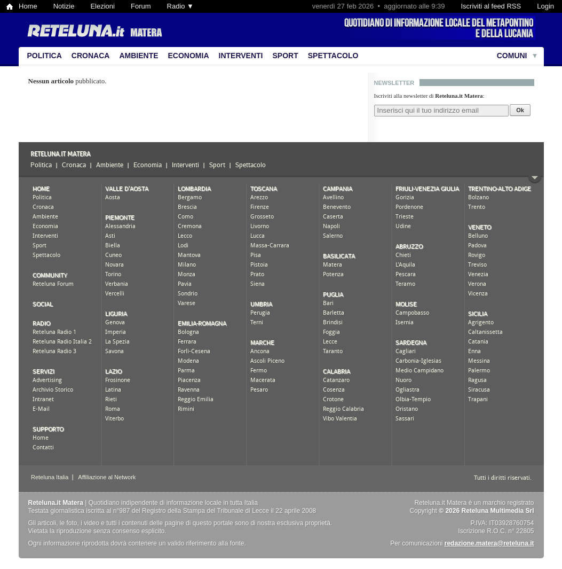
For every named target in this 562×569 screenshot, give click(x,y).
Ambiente (138, 55)
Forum (141, 6)
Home (28, 6)
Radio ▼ (180, 6)
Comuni (512, 55)
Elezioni (102, 6)
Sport (285, 55)
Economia (188, 55)
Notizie (64, 6)
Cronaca (91, 55)
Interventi (241, 55)
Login (545, 6)
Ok (520, 110)
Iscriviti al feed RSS (491, 6)
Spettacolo (333, 55)
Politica (44, 55)
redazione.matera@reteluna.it (489, 543)
